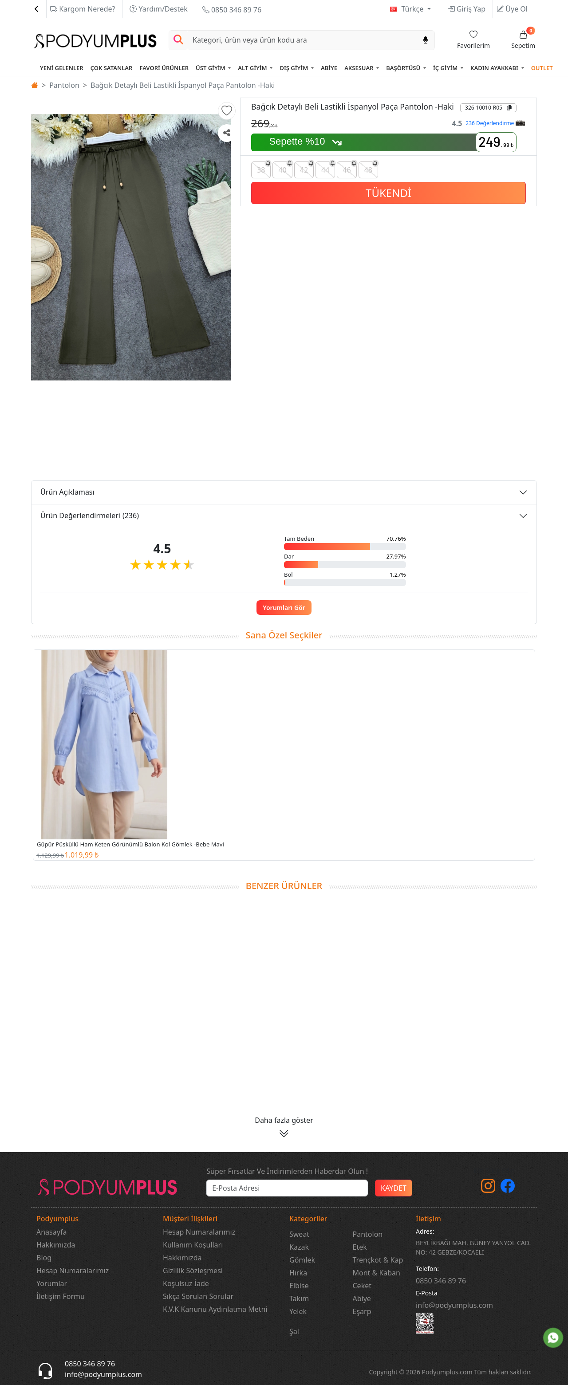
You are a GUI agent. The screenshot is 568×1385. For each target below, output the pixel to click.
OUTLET (542, 68)
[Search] (302, 40)
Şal (294, 1331)
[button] (227, 111)
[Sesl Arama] (425, 40)
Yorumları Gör (284, 607)
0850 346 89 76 (231, 10)
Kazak (299, 1247)
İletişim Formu (60, 1296)
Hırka (298, 1273)
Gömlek (302, 1260)
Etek (360, 1247)
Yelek (298, 1311)
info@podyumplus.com (454, 1305)
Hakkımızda (55, 1245)
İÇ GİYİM (446, 68)
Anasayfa (51, 1232)
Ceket (362, 1286)
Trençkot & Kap (378, 1260)
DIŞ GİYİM (294, 68)
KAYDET (393, 1188)
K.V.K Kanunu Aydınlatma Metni (215, 1309)
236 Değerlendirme (495, 123)
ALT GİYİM (253, 68)
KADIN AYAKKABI (495, 68)
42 (307, 168)
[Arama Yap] (178, 40)
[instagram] (488, 1188)
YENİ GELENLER (61, 68)
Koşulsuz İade (186, 1283)
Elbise (299, 1286)
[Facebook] (508, 1188)
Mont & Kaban (376, 1273)
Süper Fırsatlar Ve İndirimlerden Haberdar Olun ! (287, 1171)
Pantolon (64, 85)
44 (328, 168)
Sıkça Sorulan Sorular (198, 1296)
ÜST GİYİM (211, 68)
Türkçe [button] (413, 9)
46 (349, 168)
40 (285, 168)
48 (371, 168)
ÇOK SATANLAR (112, 68)
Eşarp (362, 1311)
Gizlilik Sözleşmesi (193, 1270)
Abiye (362, 1298)
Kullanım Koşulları (193, 1245)
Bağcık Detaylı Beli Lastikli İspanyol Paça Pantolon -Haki (183, 85)
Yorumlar (51, 1283)
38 (264, 168)
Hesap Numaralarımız (72, 1270)
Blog (43, 1258)
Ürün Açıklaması (67, 492)
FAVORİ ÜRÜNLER (164, 68)
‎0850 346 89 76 (441, 1281)
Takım (299, 1298)
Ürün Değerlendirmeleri (89, 515)
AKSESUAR (359, 68)
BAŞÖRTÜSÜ (404, 68)
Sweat (299, 1234)
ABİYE (329, 68)
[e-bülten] (287, 1188)
